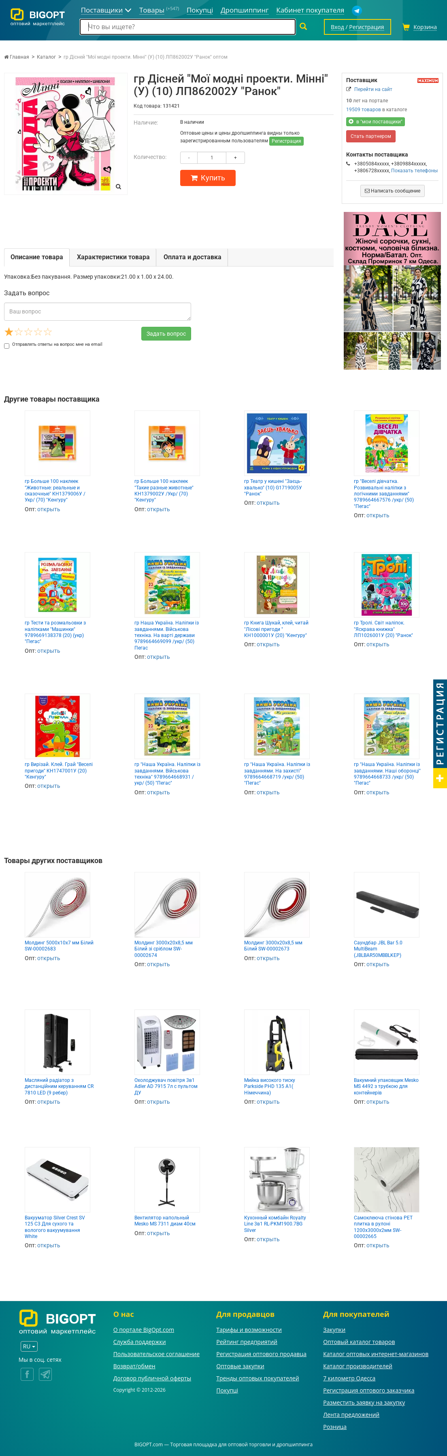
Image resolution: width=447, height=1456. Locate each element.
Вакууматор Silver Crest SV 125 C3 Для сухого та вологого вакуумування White (55, 1227)
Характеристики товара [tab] (113, 257)
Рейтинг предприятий (246, 1342)
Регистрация (286, 141)
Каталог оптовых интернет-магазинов (375, 1354)
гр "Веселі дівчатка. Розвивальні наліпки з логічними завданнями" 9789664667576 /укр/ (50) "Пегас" (384, 493)
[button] (351, 291)
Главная (16, 57)
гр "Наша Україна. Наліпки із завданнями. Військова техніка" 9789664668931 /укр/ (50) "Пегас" (167, 774)
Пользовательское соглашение (156, 1354)
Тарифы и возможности (249, 1329)
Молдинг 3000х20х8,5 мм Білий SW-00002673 (273, 946)
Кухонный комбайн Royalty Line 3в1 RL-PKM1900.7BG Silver (275, 1224)
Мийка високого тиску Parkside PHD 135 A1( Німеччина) (269, 1086)
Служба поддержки (139, 1342)
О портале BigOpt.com (143, 1329)
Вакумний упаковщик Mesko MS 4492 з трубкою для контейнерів (386, 1086)
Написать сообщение (392, 191)
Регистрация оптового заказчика (368, 1390)
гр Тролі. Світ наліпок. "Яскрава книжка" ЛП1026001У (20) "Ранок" (383, 629)
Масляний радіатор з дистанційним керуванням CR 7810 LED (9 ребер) (59, 1086)
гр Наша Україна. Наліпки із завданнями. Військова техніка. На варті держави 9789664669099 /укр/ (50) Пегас (166, 635)
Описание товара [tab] (37, 257)
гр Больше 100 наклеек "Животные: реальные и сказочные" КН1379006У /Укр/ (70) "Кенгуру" (55, 490)
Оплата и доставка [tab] (192, 257)
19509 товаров (363, 109)
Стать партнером (371, 136)
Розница (335, 1427)
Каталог (46, 57)
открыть (48, 509)
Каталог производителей (357, 1366)
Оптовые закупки (240, 1366)
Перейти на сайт (373, 89)
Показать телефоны (414, 171)
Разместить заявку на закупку (364, 1402)
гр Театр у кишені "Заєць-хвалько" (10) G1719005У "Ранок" (273, 487)
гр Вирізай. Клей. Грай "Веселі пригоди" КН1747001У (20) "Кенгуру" (59, 771)
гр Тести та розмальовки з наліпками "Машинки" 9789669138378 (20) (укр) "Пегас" (55, 632)
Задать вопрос (166, 333)
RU (29, 1346)
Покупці (227, 1390)
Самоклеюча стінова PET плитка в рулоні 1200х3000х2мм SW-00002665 (383, 1227)
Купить (208, 178)
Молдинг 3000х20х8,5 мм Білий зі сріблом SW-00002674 (163, 949)
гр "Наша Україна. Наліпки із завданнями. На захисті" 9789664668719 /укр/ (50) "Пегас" (277, 774)
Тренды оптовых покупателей (257, 1378)
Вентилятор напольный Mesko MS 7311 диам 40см (165, 1221)
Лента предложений (351, 1414)
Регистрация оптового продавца (261, 1354)
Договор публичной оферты (152, 1378)
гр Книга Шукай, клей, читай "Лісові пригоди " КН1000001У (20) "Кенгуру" (276, 629)
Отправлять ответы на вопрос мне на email (53, 344)
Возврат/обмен (134, 1366)
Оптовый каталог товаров (359, 1342)
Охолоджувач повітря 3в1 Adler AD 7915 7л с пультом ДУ (166, 1086)
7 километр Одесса (349, 1378)
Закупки (334, 1329)
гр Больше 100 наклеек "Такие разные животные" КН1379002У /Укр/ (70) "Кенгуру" (164, 490)
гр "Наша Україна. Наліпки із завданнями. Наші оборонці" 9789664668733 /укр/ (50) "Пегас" (387, 774)
